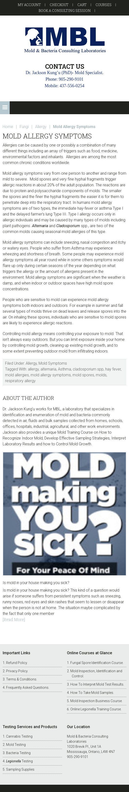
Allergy (31, 363)
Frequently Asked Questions (27, 687)
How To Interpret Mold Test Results (96, 684)
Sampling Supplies (20, 769)
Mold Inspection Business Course (96, 701)
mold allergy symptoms (51, 375)
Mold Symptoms (53, 363)
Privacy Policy (16, 671)
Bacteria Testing (18, 753)
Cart (82, 4)
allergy (33, 369)
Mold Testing (16, 745)
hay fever (113, 369)
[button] (5, 107)
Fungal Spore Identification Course (96, 663)
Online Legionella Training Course (95, 709)
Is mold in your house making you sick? (36, 582)
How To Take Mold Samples (91, 693)
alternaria (48, 369)
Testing (19, 761)
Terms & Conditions (21, 679)
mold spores (83, 375)
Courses (104, 4)
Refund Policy (16, 663)
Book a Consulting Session (65, 10)
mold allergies (17, 375)
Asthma (64, 369)
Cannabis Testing (19, 736)
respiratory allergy (20, 381)
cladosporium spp (88, 369)
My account (29, 4)
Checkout (59, 4)
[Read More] (14, 619)
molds (101, 375)
